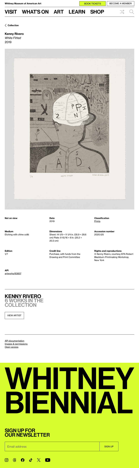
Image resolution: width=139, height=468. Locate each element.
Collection (13, 25)
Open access (11, 347)
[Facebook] (23, 460)
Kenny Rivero (14, 33)
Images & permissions (16, 344)
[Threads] (15, 460)
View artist (14, 315)
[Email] (52, 446)
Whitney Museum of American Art (23, 3)
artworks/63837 (13, 273)
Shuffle (122, 11)
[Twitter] (39, 460)
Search (131, 11)
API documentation (14, 340)
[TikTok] (31, 460)
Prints (97, 221)
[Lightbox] (69, 129)
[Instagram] (6, 460)
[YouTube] (48, 460)
